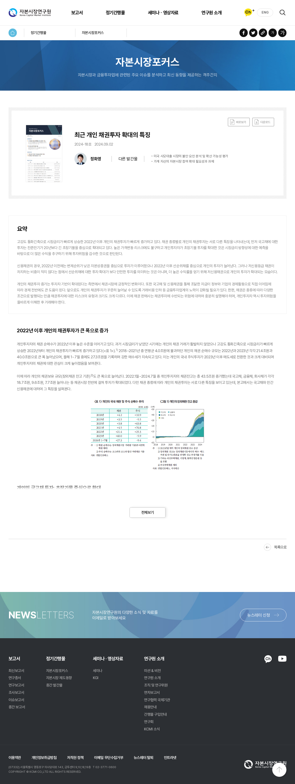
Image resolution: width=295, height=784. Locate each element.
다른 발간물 (127, 158)
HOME (13, 33)
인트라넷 (170, 757)
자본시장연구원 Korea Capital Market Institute (30, 12)
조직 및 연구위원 (156, 685)
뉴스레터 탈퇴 (143, 757)
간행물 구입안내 (155, 714)
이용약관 (15, 757)
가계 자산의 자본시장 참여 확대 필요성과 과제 (184, 162)
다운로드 (263, 122)
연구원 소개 (211, 12)
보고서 (77, 12)
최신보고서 (16, 670)
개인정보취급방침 (44, 757)
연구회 (148, 721)
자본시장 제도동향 (59, 677)
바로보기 (239, 122)
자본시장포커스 (93, 32)
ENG (265, 12)
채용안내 (150, 707)
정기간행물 (115, 12)
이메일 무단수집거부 (108, 757)
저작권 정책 (75, 757)
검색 (283, 13)
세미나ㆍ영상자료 (163, 12)
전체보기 (147, 512)
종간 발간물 (54, 685)
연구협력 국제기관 (157, 700)
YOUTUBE (282, 659)
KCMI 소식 (152, 729)
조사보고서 (16, 692)
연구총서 (15, 677)
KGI (95, 677)
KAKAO (268, 659)
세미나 (97, 670)
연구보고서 (16, 685)
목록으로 (280, 547)
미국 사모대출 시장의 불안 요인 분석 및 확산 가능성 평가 (191, 156)
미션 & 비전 (152, 670)
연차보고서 (152, 692)
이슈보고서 (16, 700)
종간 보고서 (17, 707)
